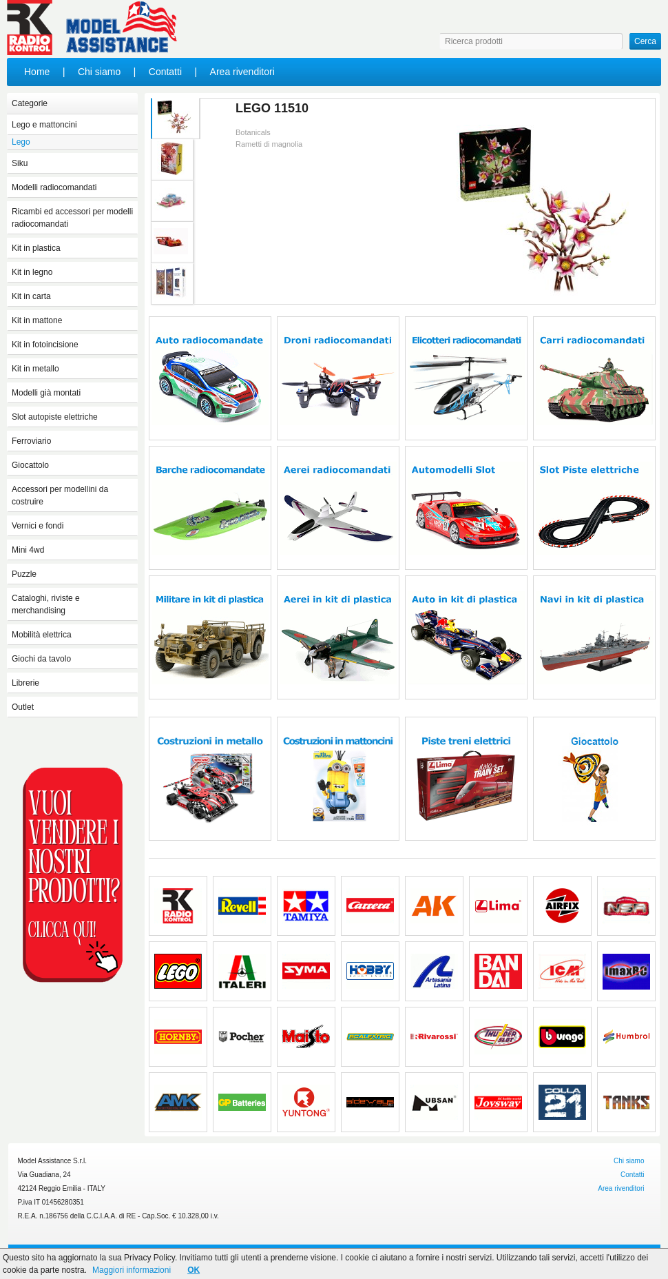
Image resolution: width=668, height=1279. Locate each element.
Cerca (645, 41)
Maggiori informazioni (131, 1270)
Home (37, 71)
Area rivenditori (242, 71)
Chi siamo (99, 71)
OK (193, 1270)
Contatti (165, 71)
